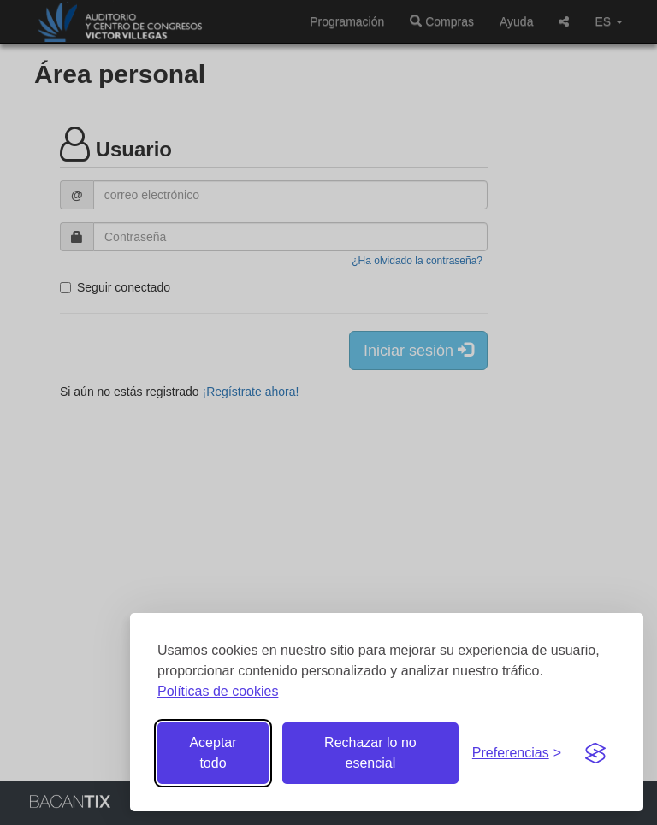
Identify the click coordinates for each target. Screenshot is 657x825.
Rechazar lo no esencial (370, 752)
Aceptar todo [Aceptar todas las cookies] (212, 752)
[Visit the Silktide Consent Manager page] (595, 753)
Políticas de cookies (217, 691)
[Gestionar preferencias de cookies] (516, 753)
